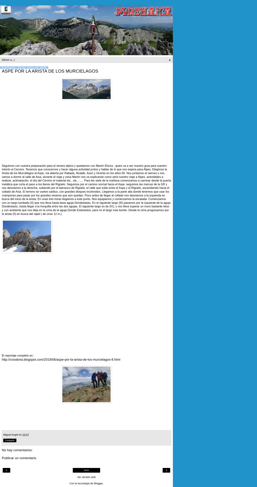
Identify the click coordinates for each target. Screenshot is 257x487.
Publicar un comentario (19, 458)
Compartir (10, 440)
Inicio (86, 470)
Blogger (98, 483)
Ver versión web (86, 477)
